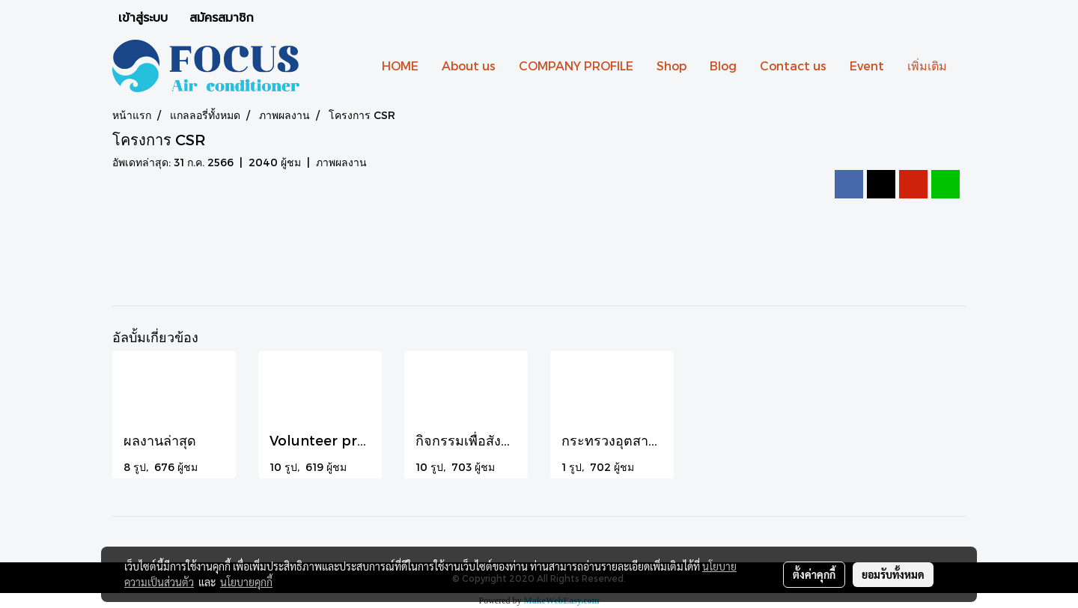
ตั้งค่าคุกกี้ (814, 574)
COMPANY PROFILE (576, 65)
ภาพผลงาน (341, 162)
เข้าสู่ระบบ (143, 18)
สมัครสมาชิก (221, 18)
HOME (400, 65)
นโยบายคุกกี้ (246, 582)
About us (469, 65)
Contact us (793, 65)
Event (867, 65)
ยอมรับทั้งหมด (893, 574)
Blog (723, 65)
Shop (671, 65)
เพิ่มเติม (927, 65)
